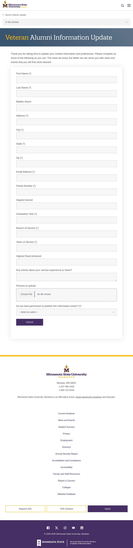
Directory (66, 447)
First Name (22, 73)
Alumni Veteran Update (14, 15)
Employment (66, 440)
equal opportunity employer (89, 397)
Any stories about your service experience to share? (44, 270)
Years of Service (25, 242)
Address (20, 115)
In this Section (66, 22)
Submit (29, 322)
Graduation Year (25, 214)
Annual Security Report (66, 454)
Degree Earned (24, 200)
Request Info (25, 508)
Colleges (66, 487)
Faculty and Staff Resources (66, 474)
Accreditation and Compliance (66, 460)
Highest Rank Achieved (28, 256)
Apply (108, 508)
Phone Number (24, 186)
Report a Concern (66, 481)
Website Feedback (66, 494)
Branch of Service (25, 228)
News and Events (66, 420)
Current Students (66, 413)
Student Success (66, 427)
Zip (18, 158)
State (19, 143)
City (18, 129)
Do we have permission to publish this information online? (47, 306)
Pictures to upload (26, 285)
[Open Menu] (129, 5)
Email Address (24, 171)
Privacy (66, 434)
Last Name (22, 87)
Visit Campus (66, 508)
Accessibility (66, 467)
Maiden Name (23, 101)
